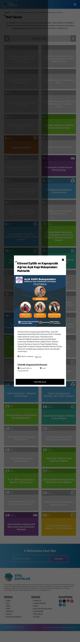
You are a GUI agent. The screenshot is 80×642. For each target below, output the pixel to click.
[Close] (63, 254)
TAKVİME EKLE (40, 387)
